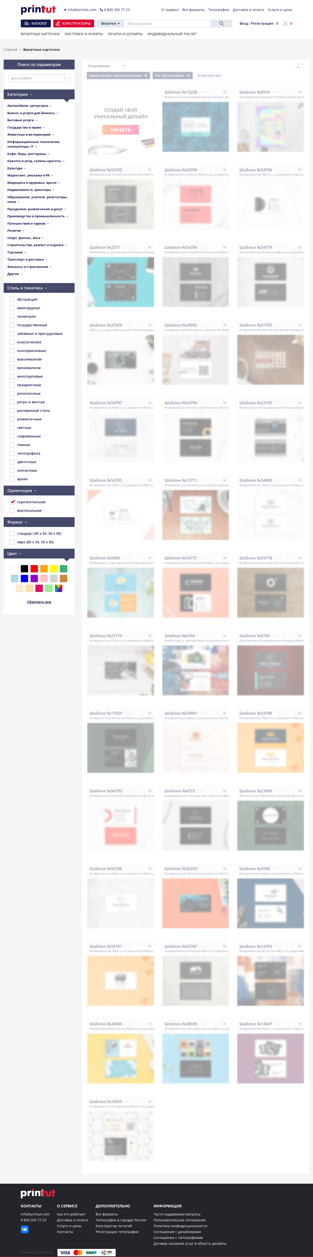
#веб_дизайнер (289, 97)
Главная (10, 49)
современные (25, 436)
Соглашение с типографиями (178, 1237)
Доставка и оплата (72, 1220)
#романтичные (198, 485)
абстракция (23, 299)
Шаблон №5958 (254, 868)
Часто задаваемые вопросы (177, 1214)
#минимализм (123, 330)
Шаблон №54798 (255, 713)
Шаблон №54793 (105, 790)
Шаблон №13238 (181, 92)
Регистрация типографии (117, 1231)
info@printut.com (35, 1214)
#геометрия (121, 174)
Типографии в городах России (121, 1220)
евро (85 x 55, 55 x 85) (32, 542)
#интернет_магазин (202, 330)
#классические (175, 97)
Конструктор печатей (114, 1226)
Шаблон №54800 (255, 480)
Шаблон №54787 (181, 946)
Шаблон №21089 (255, 790)
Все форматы (107, 1214)
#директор (270, 97)
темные (20, 444)
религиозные (25, 393)
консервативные (28, 350)
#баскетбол (270, 330)
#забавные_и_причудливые (109, 252)
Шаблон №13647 (255, 1023)
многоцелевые (26, 376)
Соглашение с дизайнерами (177, 1231)
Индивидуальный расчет (172, 34)
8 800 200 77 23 (33, 1220)
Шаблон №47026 (105, 325)
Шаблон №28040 (105, 1023)
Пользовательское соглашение (180, 1220)
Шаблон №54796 (255, 169)
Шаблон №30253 (181, 868)
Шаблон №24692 (181, 325)
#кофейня (224, 330)
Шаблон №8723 (180, 790)
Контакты (65, 1231)
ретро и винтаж (27, 402)
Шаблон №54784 (181, 247)
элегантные (23, 470)
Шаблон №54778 (255, 558)
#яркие (192, 174)
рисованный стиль (30, 410)
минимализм (25, 367)
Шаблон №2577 (104, 247)
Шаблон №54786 (105, 868)
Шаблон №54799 (181, 169)
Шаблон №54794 (181, 402)
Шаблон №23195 (255, 402)
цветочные (23, 461)
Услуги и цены (69, 1226)
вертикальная (26, 510)
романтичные (26, 419)
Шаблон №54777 (181, 558)
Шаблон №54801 (181, 713)
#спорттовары (289, 330)
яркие (19, 479)
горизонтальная (27, 502)
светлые (20, 427)
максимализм (26, 359)
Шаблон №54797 (105, 402)
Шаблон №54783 (105, 480)
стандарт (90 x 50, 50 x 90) (35, 533)
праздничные (25, 385)
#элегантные (248, 407)
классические (25, 342)
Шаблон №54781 (105, 946)
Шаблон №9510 (254, 92)
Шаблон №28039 (181, 1023)
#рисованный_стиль (225, 485)
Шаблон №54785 (105, 169)
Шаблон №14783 (255, 946)
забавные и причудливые (36, 333)
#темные (137, 174)
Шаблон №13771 (181, 480)
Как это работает (71, 1214)
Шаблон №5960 (104, 558)
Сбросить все (39, 602)
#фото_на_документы (214, 174)
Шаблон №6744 (180, 635)
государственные (28, 325)
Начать (121, 129)
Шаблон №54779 (255, 247)
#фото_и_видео (100, 330)
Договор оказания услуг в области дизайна (190, 1243)
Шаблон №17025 (105, 713)
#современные (250, 97)
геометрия (23, 316)
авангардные (25, 308)
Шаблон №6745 (254, 635)
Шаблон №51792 (255, 325)
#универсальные (199, 97)
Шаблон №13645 (105, 1101)
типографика (25, 453)
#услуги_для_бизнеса (228, 97)
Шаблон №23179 (105, 635)
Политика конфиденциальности (180, 1226)
